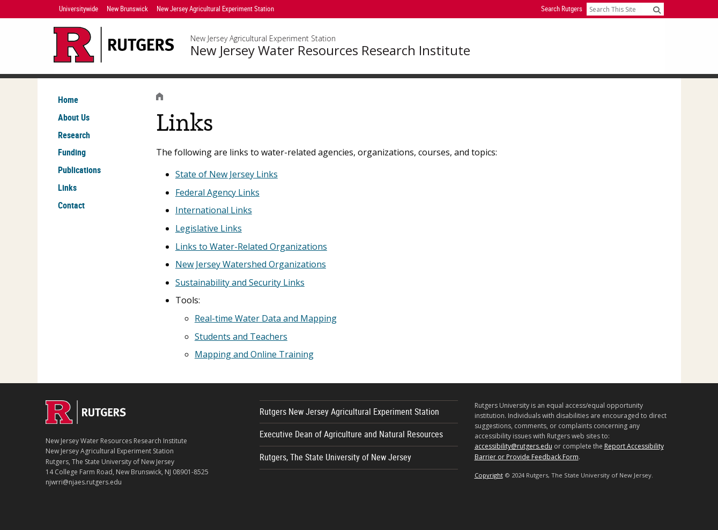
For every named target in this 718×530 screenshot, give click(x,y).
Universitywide (78, 8)
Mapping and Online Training (254, 354)
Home (68, 100)
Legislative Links (208, 228)
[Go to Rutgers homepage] (86, 421)
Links (67, 187)
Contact (71, 205)
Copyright (489, 475)
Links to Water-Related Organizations (251, 246)
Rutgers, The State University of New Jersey (335, 457)
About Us (74, 117)
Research (74, 135)
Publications (79, 170)
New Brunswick (127, 8)
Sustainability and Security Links (240, 282)
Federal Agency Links (217, 192)
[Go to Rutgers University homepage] (114, 45)
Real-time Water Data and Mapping (266, 318)
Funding (72, 152)
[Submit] (657, 9)
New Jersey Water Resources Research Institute (330, 50)
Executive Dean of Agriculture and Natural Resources (351, 434)
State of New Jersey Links (226, 174)
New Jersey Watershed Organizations (250, 264)
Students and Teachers (241, 336)
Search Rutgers (561, 8)
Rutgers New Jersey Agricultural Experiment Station (349, 411)
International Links (213, 210)
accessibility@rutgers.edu (513, 446)
